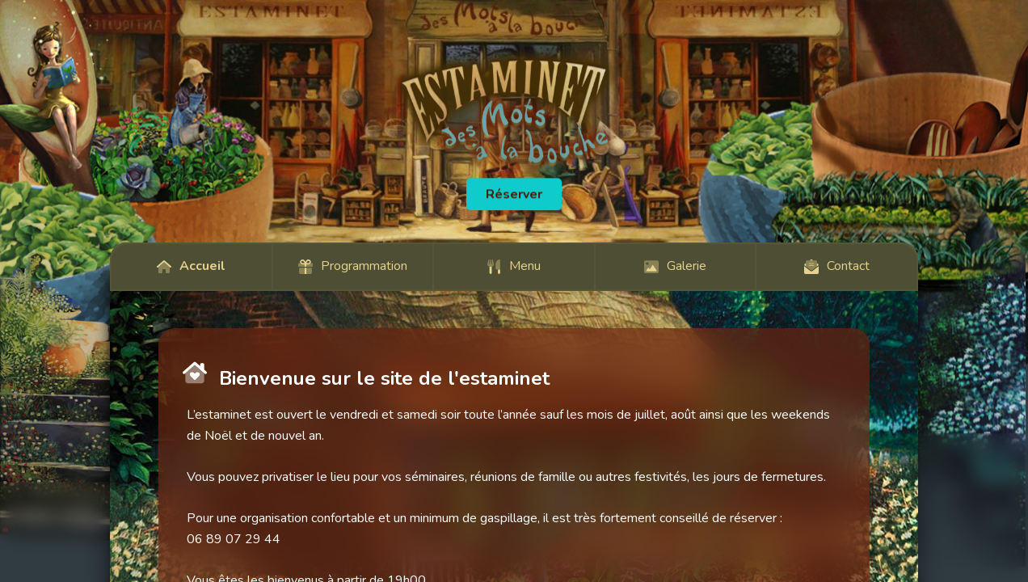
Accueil (191, 266)
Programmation (352, 266)
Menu (514, 266)
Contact (837, 266)
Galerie (675, 266)
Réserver (514, 194)
